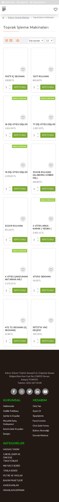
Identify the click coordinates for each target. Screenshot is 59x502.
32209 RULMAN (14, 225)
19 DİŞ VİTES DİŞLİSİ (16, 172)
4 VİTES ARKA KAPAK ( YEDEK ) (42, 227)
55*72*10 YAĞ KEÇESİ (40, 329)
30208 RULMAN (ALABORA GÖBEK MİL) (43, 175)
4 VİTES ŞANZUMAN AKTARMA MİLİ (16, 278)
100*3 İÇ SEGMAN (15, 76)
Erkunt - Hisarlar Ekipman (18, 17)
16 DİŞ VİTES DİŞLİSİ (16, 124)
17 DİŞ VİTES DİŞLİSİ (44, 124)
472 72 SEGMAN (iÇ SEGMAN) (16, 329)
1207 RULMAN (41, 76)
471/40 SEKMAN (42, 276)
